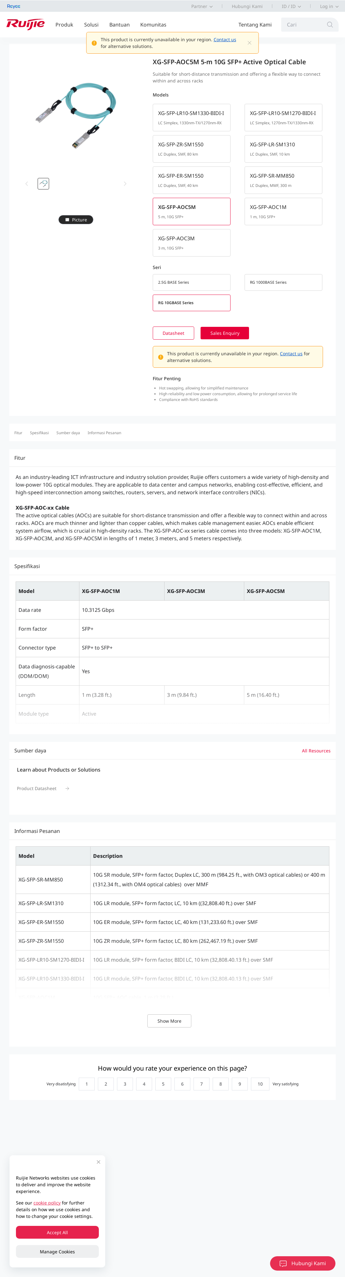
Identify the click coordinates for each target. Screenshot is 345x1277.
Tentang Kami (255, 24)
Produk (64, 24)
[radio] (85, 1084)
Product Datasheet (36, 788)
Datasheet (184, 333)
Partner (199, 6)
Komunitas (153, 24)
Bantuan (119, 24)
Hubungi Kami (247, 6)
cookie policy (47, 1203)
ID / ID (289, 6)
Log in (326, 6)
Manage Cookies (57, 1252)
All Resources (316, 751)
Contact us (225, 39)
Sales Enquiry (236, 333)
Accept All (57, 1232)
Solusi (91, 24)
